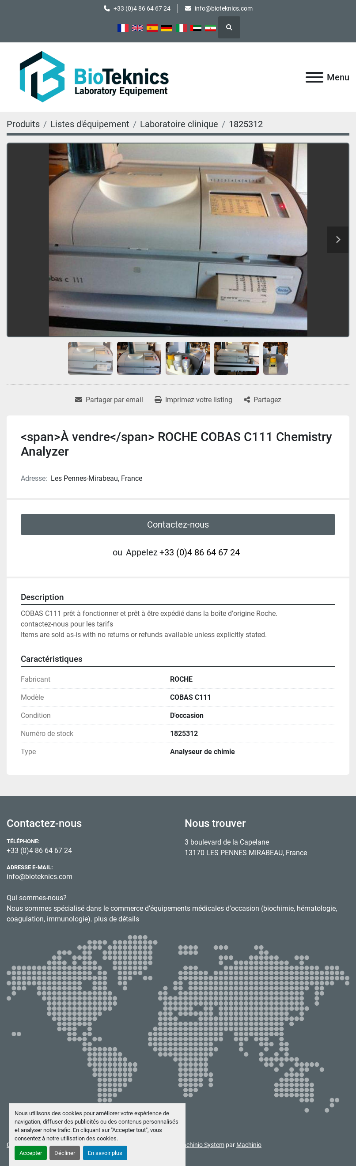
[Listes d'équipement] (89, 124)
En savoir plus (105, 1153)
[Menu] (314, 77)
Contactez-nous (178, 524)
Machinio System (201, 1144)
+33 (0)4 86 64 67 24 (142, 8)
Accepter (30, 1153)
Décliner (64, 1153)
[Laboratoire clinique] (179, 124)
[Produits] (23, 124)
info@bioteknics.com (224, 8)
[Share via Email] (109, 400)
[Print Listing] (193, 400)
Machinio (248, 1144)
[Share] (262, 400)
